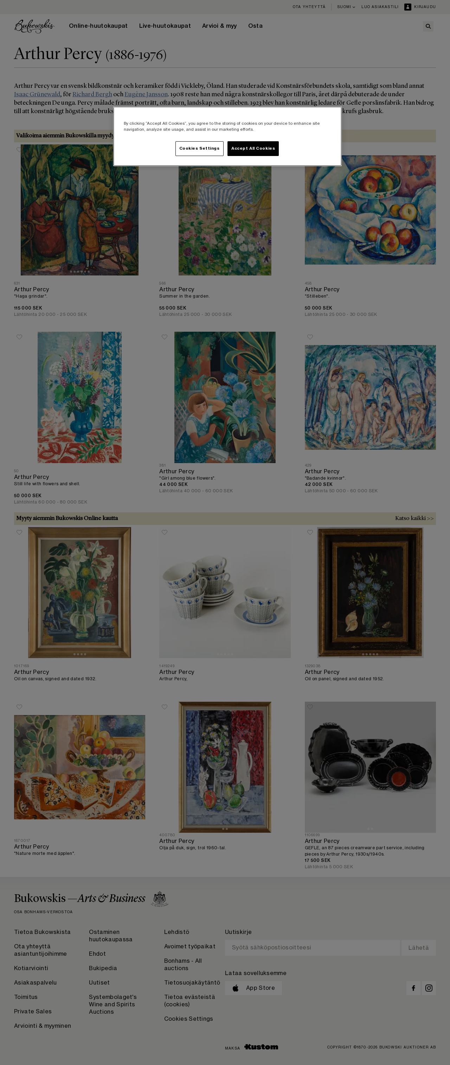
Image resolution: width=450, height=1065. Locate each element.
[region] (227, 136)
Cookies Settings (199, 148)
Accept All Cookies (253, 148)
